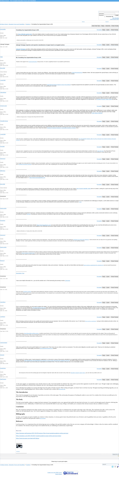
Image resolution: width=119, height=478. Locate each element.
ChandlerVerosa (4, 121)
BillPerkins (2, 170)
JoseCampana (3, 342)
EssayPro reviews (27, 291)
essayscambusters (33, 61)
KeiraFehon (3, 368)
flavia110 (2, 260)
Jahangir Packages (21, 49)
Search (107, 21)
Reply (102, 25)
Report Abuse (58, 474)
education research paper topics (78, 372)
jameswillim (3, 29)
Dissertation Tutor (20, 273)
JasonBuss (2, 302)
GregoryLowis (3, 105)
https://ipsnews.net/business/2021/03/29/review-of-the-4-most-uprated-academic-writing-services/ (42, 433)
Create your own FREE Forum (55, 472)
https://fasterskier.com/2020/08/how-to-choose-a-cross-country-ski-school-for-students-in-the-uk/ (47, 360)
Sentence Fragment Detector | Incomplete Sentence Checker (61, 127)
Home (83, 21)
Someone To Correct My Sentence (81, 239)
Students (28, 24)
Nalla (1, 56)
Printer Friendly (115, 25)
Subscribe (107, 25)
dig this (28, 214)
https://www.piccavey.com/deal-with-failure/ (27, 438)
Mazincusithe (3, 208)
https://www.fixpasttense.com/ (44, 225)
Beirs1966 (2, 68)
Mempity (2, 355)
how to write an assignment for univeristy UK (94, 265)
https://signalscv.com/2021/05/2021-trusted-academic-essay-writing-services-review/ (38, 436)
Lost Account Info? (114, 19)
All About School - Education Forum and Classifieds (12, 24)
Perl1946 (2, 146)
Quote (108, 29)
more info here (100, 151)
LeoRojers (2, 316)
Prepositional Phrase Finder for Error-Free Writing (58, 84)
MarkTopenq (3, 379)
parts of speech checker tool (28, 253)
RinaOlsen (2, 220)
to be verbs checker (97, 113)
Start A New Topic (96, 25)
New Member (115, 18)
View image (18, 451)
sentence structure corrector (25, 164)
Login (117, 15)
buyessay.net (62, 389)
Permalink (99, 29)
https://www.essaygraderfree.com (37, 177)
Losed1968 (2, 80)
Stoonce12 (2, 158)
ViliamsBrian (3, 92)
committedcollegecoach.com (39, 307)
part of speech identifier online (83, 188)
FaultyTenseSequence (77, 72)
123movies (67, 280)
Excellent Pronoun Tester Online (104, 99)
